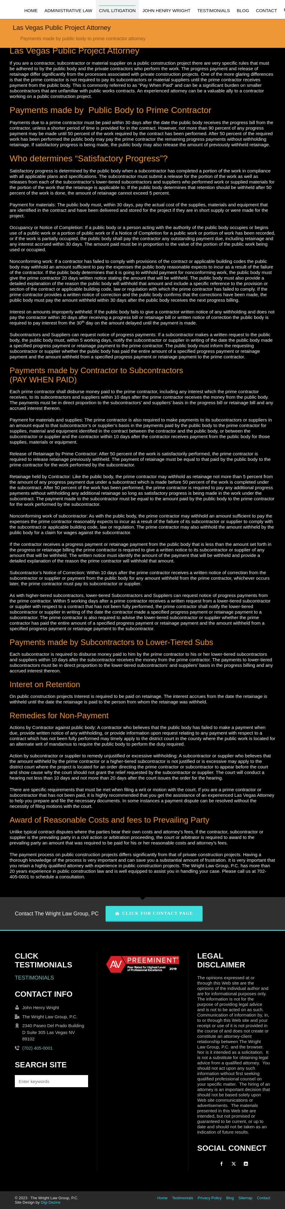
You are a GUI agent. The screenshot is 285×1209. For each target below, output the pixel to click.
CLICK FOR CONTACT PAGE (154, 913)
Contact (263, 1198)
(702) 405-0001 (37, 1048)
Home (162, 1198)
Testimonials (182, 1198)
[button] (80, 1081)
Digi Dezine (50, 1202)
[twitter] (233, 1163)
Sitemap (245, 1198)
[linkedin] (246, 1163)
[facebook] (221, 1163)
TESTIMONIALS (34, 978)
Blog (230, 1198)
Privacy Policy (210, 1198)
